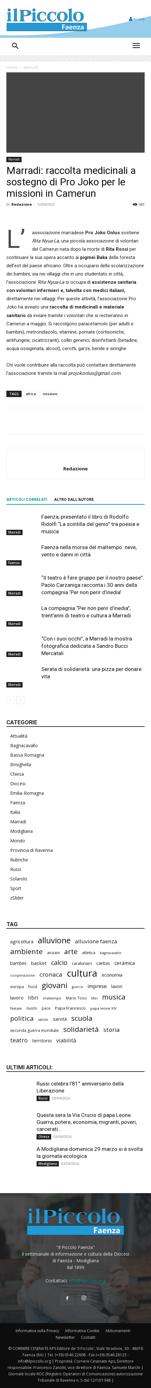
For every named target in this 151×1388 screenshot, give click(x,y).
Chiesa (17, 774)
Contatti (88, 1337)
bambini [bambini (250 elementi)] (18, 963)
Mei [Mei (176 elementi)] (94, 998)
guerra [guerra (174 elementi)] (77, 987)
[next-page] (20, 700)
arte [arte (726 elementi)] (71, 951)
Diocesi (17, 783)
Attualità (18, 736)
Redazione (21, 204)
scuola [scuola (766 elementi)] (82, 1018)
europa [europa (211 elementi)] (17, 986)
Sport (15, 888)
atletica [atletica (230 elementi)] (88, 952)
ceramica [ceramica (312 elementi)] (124, 963)
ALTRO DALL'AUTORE (74, 499)
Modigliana (21, 831)
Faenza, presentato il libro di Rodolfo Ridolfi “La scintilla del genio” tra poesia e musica (90, 524)
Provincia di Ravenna (31, 850)
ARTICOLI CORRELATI (26, 499)
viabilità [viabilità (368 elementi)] (66, 1040)
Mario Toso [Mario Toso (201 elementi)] (76, 997)
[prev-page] (10, 700)
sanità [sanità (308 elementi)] (60, 1019)
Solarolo (18, 879)
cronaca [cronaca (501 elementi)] (50, 974)
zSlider (17, 898)
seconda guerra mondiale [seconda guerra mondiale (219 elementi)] (34, 1030)
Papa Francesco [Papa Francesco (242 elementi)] (70, 1008)
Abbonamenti (118, 1330)
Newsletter (65, 1337)
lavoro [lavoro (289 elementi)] (17, 997)
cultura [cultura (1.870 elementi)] (82, 973)
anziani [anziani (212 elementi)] (53, 952)
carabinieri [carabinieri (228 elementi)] (82, 963)
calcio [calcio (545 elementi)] (59, 962)
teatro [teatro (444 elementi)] (19, 1040)
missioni (50, 393)
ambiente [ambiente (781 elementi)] (26, 951)
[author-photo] (75, 458)
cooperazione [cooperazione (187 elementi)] (22, 975)
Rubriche (19, 860)
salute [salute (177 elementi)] (43, 1019)
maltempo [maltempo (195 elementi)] (52, 998)
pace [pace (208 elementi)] (46, 1008)
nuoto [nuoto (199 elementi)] (31, 1008)
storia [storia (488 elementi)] (111, 1029)
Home (11, 67)
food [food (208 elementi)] (32, 986)
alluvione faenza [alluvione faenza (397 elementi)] (96, 941)
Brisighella (20, 764)
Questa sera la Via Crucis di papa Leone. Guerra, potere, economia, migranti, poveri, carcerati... (87, 1122)
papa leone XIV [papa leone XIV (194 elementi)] (103, 1008)
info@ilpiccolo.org (87, 1281)
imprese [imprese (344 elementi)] (97, 986)
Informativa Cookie (82, 1330)
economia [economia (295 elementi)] (112, 975)
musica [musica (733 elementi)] (114, 996)
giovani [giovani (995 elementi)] (54, 985)
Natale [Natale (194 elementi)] (16, 1008)
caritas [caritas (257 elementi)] (103, 963)
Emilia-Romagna (27, 793)
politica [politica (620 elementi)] (22, 1018)
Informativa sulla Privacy (37, 1330)
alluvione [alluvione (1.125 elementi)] (54, 940)
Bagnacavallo (24, 745)
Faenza (14, 563)
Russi (15, 869)
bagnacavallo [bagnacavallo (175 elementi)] (110, 952)
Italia (15, 812)
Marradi (31, 67)
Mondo (17, 841)
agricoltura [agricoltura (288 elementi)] (21, 941)
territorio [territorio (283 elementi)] (42, 1041)
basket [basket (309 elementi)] (39, 963)
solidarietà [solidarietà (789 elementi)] (81, 1029)
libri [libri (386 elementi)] (33, 997)
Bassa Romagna (27, 755)
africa (31, 393)
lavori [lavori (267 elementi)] (116, 986)
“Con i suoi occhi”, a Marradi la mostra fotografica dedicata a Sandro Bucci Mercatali (86, 645)
